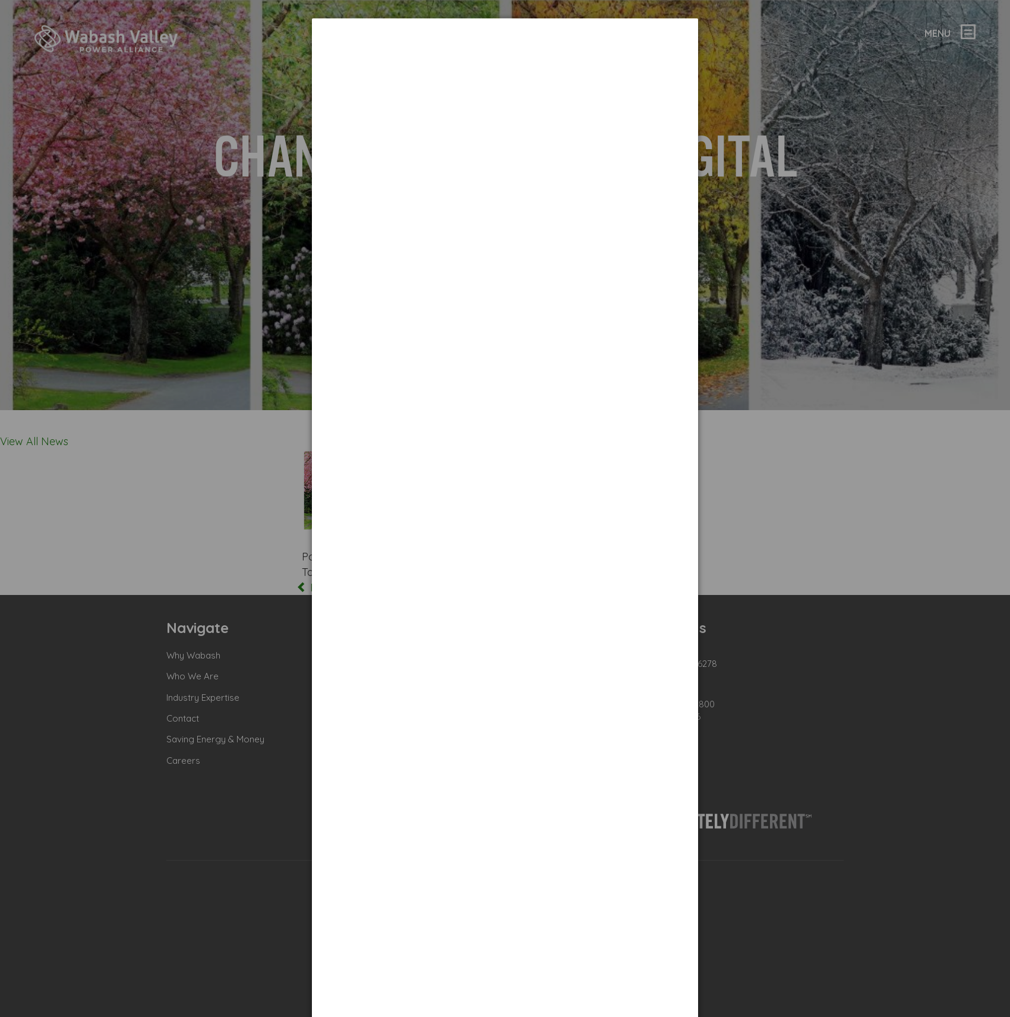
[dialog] (505, 63)
